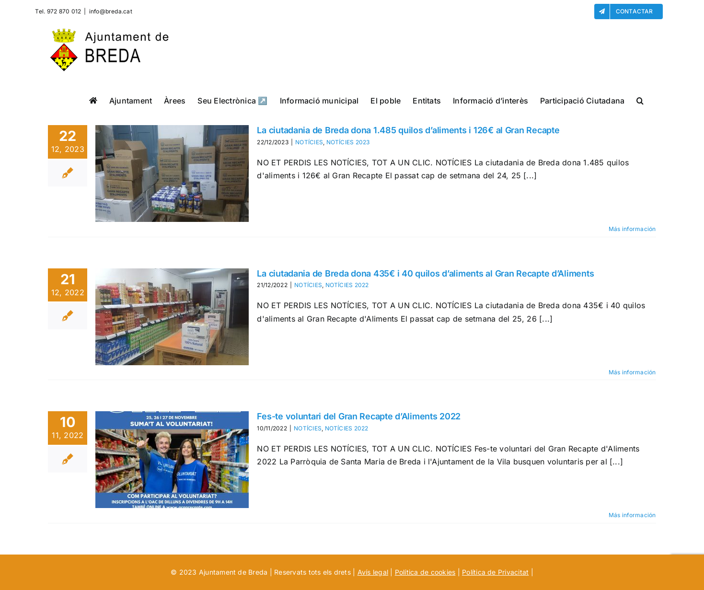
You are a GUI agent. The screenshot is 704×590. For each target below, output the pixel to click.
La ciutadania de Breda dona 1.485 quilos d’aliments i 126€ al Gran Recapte (408, 130)
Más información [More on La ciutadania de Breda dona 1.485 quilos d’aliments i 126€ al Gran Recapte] (632, 228)
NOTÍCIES (309, 142)
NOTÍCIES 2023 (348, 142)
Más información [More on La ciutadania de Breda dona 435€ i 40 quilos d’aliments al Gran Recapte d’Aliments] (632, 372)
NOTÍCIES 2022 (347, 285)
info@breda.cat (110, 11)
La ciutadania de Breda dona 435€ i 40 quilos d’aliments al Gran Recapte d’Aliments (425, 273)
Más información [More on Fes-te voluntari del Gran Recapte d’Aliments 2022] (632, 515)
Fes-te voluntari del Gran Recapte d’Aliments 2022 (359, 416)
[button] (640, 100)
